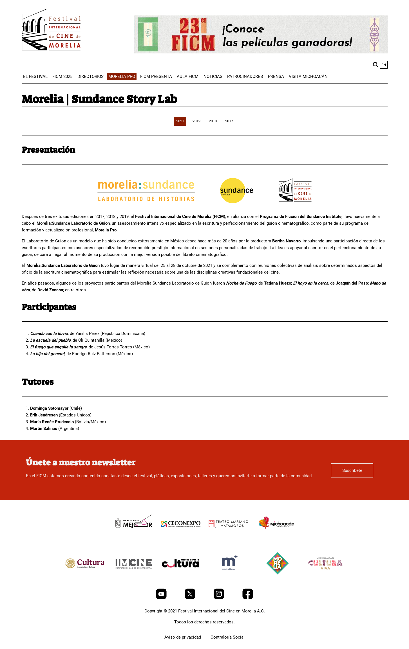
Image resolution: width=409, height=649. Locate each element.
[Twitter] (190, 597)
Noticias (213, 76)
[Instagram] (219, 597)
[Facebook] (247, 597)
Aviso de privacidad (182, 637)
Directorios (90, 76)
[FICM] (51, 30)
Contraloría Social (228, 637)
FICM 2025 (62, 76)
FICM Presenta (156, 76)
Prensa (276, 76)
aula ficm (187, 76)
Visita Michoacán (308, 76)
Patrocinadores (245, 76)
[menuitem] (35, 76)
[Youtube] (162, 597)
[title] (133, 536)
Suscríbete (352, 470)
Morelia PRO (121, 76)
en (383, 65)
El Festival (35, 76)
